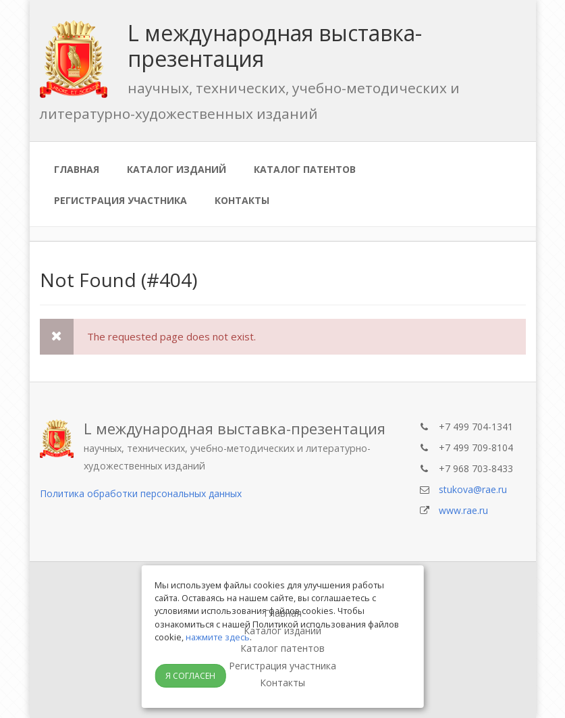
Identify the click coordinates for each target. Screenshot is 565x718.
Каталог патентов (305, 169)
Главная (76, 169)
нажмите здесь (218, 637)
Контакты (242, 200)
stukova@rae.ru (473, 489)
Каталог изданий (176, 169)
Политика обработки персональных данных (141, 493)
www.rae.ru (463, 510)
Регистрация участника (120, 200)
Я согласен (190, 676)
